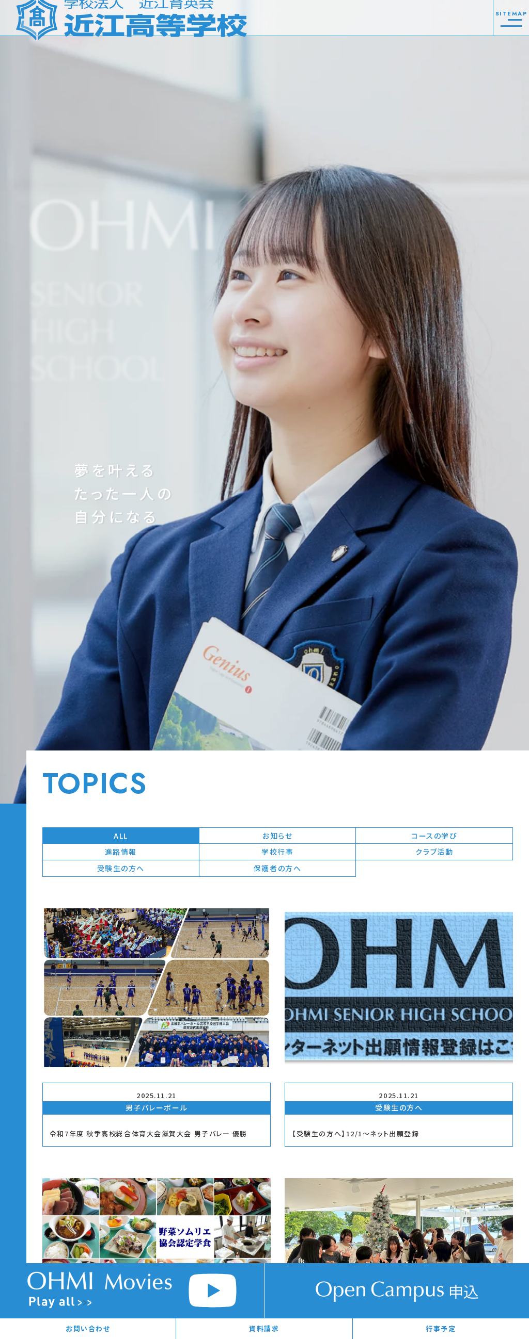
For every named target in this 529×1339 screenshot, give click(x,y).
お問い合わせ (88, 1328)
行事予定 (441, 1328)
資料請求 (264, 1328)
